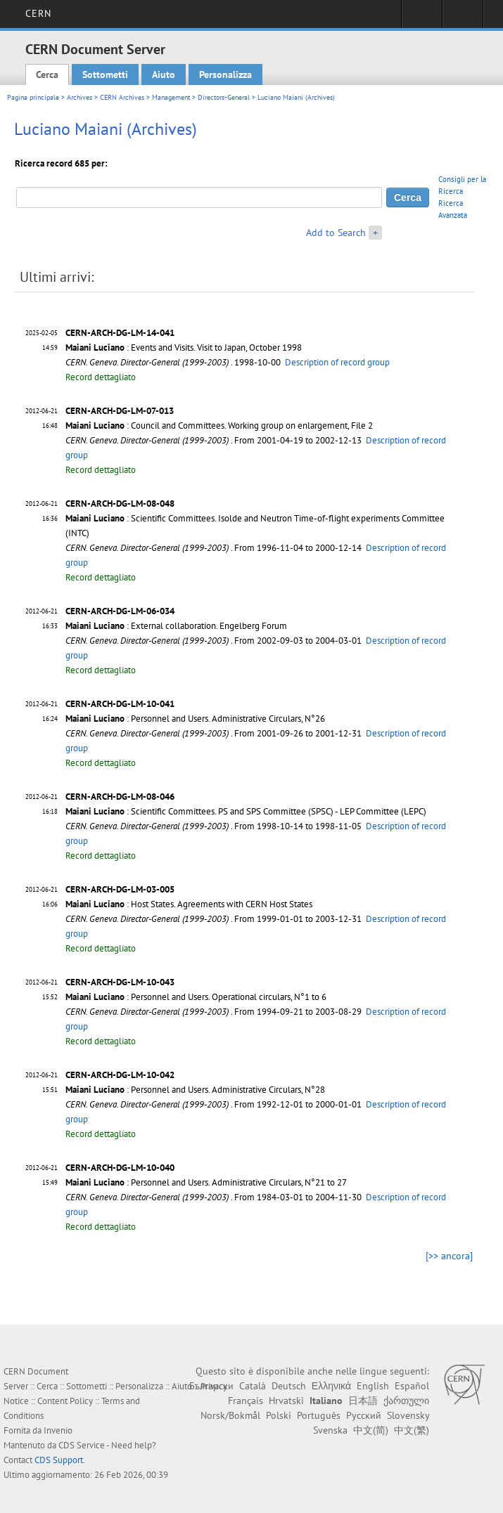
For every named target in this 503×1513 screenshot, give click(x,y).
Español (412, 1385)
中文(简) (370, 1430)
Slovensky (408, 1415)
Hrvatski (286, 1400)
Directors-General (224, 97)
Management (171, 97)
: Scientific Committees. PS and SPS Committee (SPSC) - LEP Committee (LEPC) (245, 811)
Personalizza (225, 74)
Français (245, 1400)
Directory (462, 18)
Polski (278, 1415)
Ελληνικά (331, 1385)
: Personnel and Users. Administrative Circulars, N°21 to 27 (206, 1182)
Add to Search (336, 232)
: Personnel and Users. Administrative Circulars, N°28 (195, 1090)
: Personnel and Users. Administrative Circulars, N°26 (195, 719)
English (373, 1385)
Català (252, 1385)
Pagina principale (33, 97)
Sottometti (105, 74)
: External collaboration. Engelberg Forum (176, 626)
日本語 (363, 1400)
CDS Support (58, 1460)
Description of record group (337, 362)
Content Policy (65, 1401)
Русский (363, 1415)
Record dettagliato (100, 377)
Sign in (422, 18)
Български (211, 1385)
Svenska (330, 1430)
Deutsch (289, 1385)
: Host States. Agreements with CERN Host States (188, 904)
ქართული (406, 1400)
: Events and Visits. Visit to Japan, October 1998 (183, 347)
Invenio (58, 1430)
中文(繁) (411, 1430)
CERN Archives (122, 97)
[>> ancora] (449, 1255)
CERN (38, 13)
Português (318, 1415)
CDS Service (81, 1445)
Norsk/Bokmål (230, 1415)
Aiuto (163, 74)
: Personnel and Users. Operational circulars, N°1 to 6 (195, 997)
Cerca (47, 74)
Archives (79, 97)
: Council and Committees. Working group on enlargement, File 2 (219, 425)
